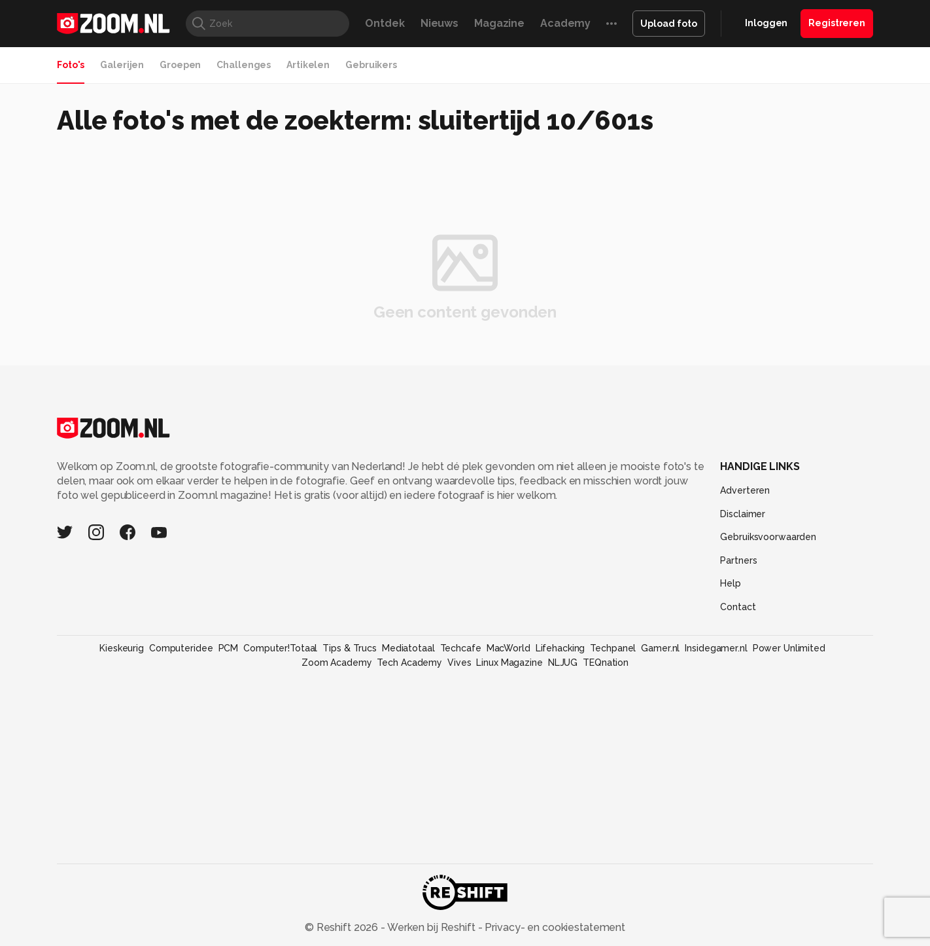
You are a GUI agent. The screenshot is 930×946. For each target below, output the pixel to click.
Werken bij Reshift (431, 927)
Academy (565, 23)
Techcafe (460, 648)
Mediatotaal (408, 648)
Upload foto (668, 23)
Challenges (243, 65)
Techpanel (613, 648)
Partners (738, 560)
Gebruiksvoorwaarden (768, 537)
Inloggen (766, 23)
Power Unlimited (789, 648)
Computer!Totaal (280, 648)
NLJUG (562, 662)
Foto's (70, 65)
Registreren (836, 23)
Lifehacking (560, 648)
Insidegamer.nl (716, 648)
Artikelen (308, 65)
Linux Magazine (509, 662)
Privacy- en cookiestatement (553, 927)
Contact (737, 607)
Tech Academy (409, 662)
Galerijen (122, 65)
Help (730, 583)
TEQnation (606, 662)
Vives (459, 662)
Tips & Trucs (349, 648)
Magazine (499, 23)
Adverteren (745, 490)
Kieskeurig (121, 648)
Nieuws (439, 23)
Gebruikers (371, 65)
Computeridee (181, 648)
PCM (228, 648)
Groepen (180, 65)
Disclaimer (742, 514)
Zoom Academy (336, 662)
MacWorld (508, 648)
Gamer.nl (660, 648)
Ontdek (384, 23)
